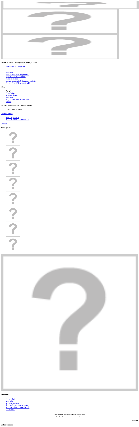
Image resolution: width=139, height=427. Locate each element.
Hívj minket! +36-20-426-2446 (17, 100)
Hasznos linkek (7, 114)
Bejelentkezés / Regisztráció (16, 66)
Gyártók (4, 124)
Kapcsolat (9, 97)
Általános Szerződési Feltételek (17, 406)
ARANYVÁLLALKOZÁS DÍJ (17, 120)
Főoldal (8, 102)
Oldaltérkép (10, 410)
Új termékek (10, 399)
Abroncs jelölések (12, 118)
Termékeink (10, 93)
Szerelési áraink (12, 95)
